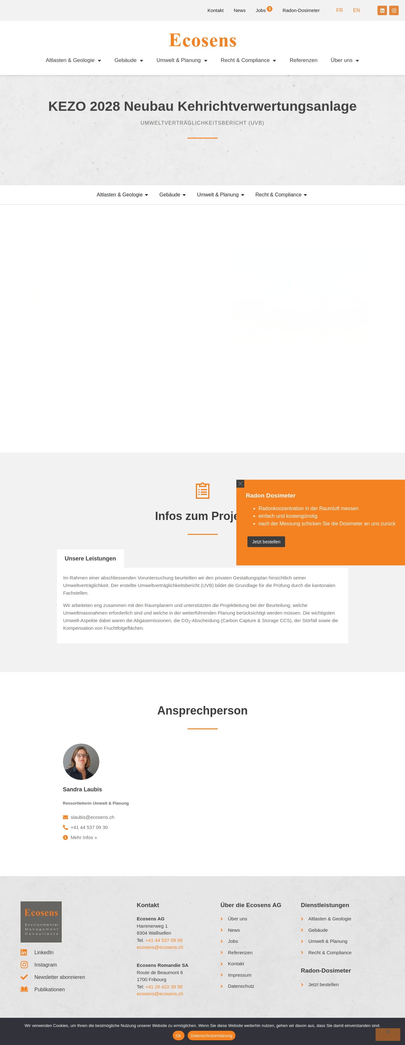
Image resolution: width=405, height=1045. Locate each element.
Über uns (345, 60)
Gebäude (129, 60)
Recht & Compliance (249, 60)
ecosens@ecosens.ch (160, 947)
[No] (388, 1034)
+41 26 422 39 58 (164, 986)
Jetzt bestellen (266, 541)
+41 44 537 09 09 (164, 940)
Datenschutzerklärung (211, 1035)
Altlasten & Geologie (73, 60)
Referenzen (303, 60)
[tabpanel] (203, 605)
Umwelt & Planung (182, 60)
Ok (178, 1035)
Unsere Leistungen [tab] (90, 558)
